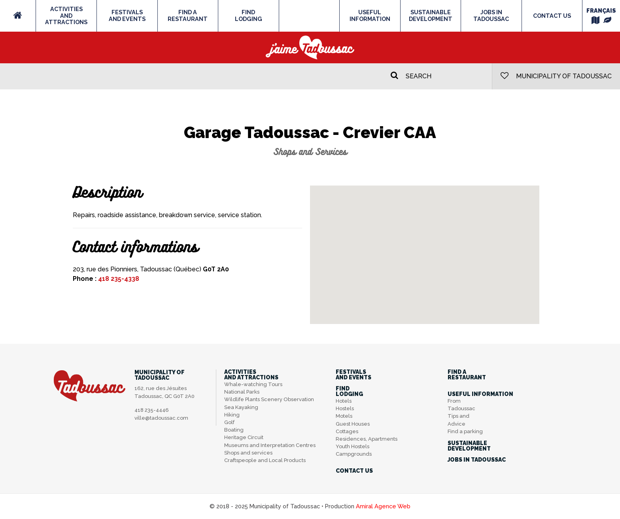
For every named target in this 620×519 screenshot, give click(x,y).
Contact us (552, 15)
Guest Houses (353, 424)
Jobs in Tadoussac (491, 15)
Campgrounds (354, 454)
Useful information (370, 15)
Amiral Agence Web (383, 506)
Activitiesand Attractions (66, 15)
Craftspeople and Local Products (265, 460)
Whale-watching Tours (253, 384)
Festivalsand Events (127, 15)
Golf (229, 422)
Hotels (344, 401)
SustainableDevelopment (430, 15)
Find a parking (465, 431)
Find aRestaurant (188, 15)
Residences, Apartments (366, 439)
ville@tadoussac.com (161, 418)
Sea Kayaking (241, 407)
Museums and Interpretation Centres (270, 445)
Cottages (347, 431)
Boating (234, 430)
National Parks (241, 392)
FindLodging (248, 15)
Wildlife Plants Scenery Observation (269, 399)
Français (601, 10)
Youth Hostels (352, 446)
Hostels (345, 408)
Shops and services (248, 453)
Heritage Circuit (243, 437)
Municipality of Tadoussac (556, 76)
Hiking (232, 415)
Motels (344, 416)
